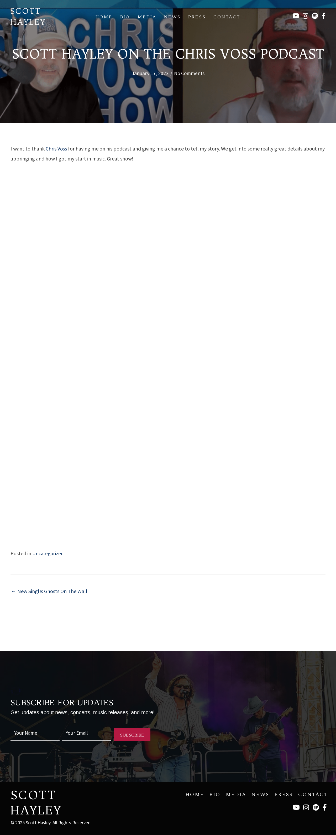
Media (147, 16)
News (172, 16)
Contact (226, 16)
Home (104, 16)
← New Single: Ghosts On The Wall (49, 591)
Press (197, 16)
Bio (125, 16)
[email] (86, 734)
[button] (132, 734)
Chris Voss (56, 148)
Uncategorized (48, 553)
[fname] (35, 734)
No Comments (189, 73)
